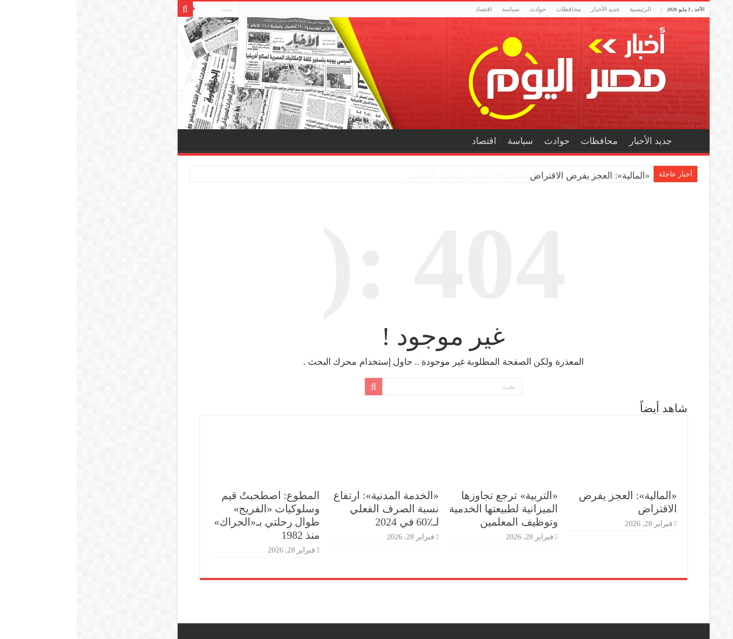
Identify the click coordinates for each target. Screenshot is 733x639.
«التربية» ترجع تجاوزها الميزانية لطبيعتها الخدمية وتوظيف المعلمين (426, 508)
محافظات (491, 9)
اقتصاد (407, 9)
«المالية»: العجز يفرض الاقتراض (513, 175)
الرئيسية (563, 9)
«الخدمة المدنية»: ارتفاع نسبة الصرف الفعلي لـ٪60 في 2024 (309, 508)
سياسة (433, 9)
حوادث (461, 9)
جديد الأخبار (528, 9)
